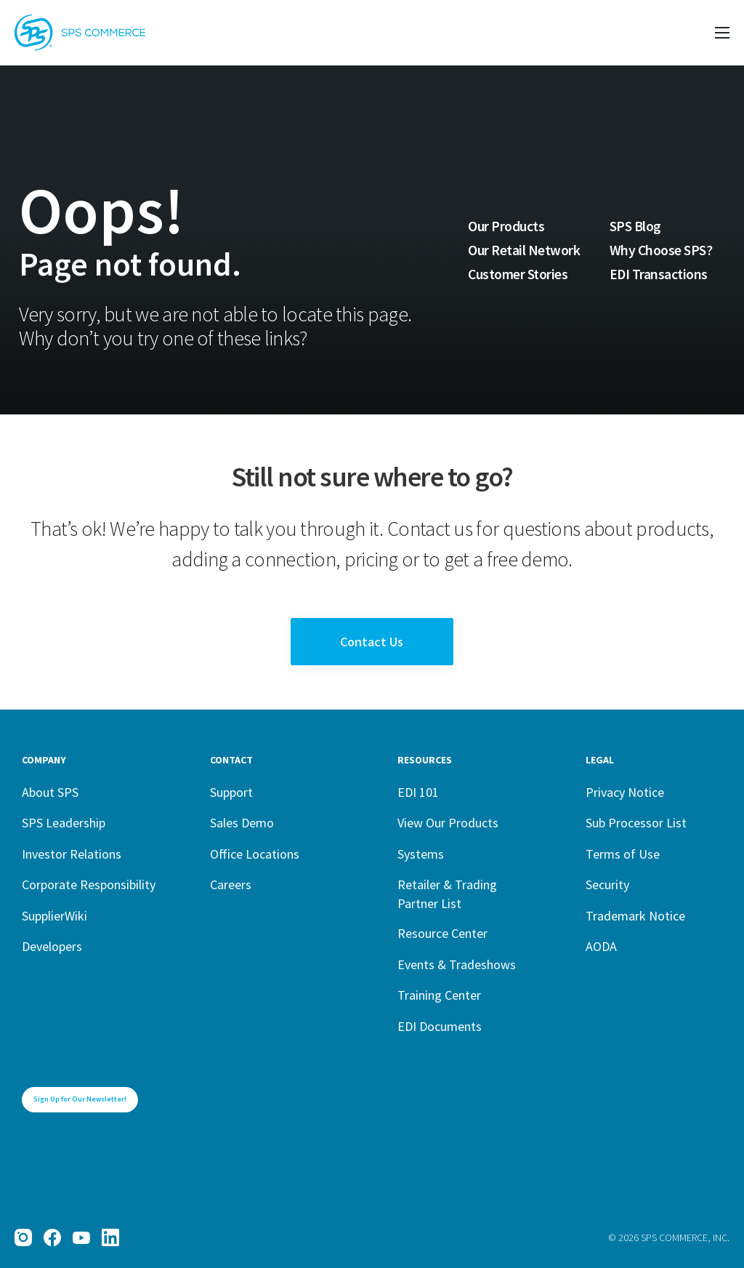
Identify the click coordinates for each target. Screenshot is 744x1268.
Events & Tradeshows (456, 964)
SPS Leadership (63, 822)
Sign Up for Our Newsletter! (79, 1099)
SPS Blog (635, 226)
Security (607, 884)
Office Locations (254, 854)
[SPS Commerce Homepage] (80, 33)
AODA (601, 946)
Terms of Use (623, 854)
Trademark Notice (635, 915)
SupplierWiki (54, 915)
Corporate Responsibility (88, 884)
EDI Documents (439, 1026)
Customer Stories (517, 274)
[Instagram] (23, 1237)
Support (231, 792)
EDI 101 (418, 792)
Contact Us (371, 641)
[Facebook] (52, 1237)
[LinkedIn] (110, 1237)
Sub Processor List (636, 822)
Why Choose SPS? (661, 250)
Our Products (506, 226)
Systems (420, 854)
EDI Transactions (659, 274)
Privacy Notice (625, 792)
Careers (230, 884)
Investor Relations (71, 854)
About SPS (50, 792)
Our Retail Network (524, 250)
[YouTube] (81, 1237)
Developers (52, 946)
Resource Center (442, 933)
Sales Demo (242, 822)
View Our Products (447, 822)
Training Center (439, 995)
